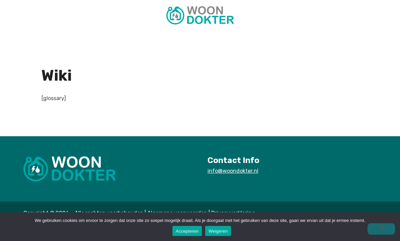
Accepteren (187, 231)
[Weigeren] (381, 229)
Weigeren (218, 231)
